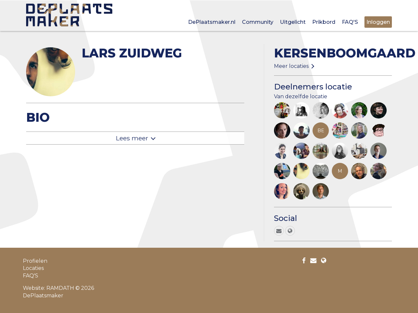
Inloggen (378, 22)
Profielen (35, 261)
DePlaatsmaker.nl (211, 22)
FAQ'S (350, 22)
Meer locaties (291, 66)
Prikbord (323, 22)
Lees (132, 138)
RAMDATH (60, 288)
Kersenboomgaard (344, 53)
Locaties (33, 268)
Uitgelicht (293, 22)
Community (257, 22)
